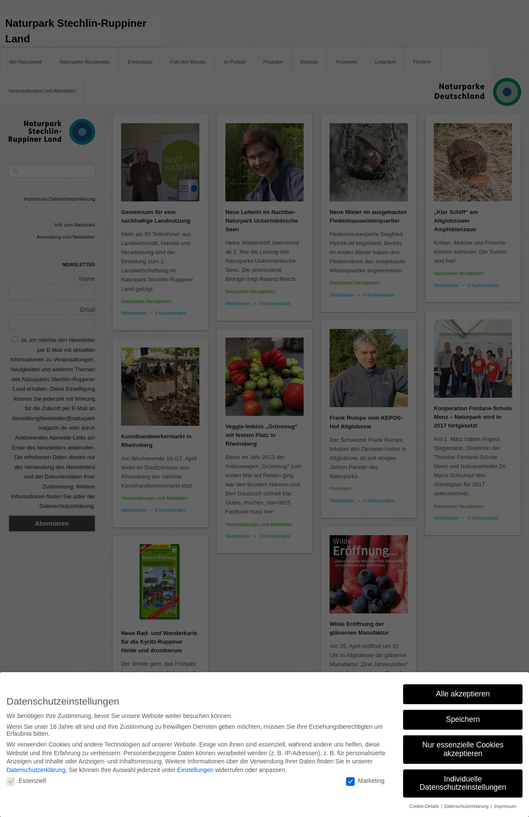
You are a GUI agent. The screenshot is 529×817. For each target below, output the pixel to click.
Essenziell (26, 777)
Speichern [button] (463, 716)
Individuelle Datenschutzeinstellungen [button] (463, 779)
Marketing (365, 777)
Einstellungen (195, 766)
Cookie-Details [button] (424, 802)
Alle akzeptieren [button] (463, 690)
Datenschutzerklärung (35, 766)
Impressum (505, 802)
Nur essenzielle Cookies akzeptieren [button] (462, 745)
